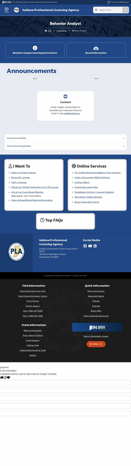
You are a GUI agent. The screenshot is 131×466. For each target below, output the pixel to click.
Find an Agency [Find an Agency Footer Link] (33, 317)
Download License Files (86, 198)
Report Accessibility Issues (96, 348)
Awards (32, 366)
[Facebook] (85, 257)
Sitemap (96, 317)
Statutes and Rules (16, 149)
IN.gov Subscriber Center (87, 213)
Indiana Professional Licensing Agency (51, 10)
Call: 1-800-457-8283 (33, 322)
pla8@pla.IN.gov (54, 125)
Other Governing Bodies (19, 157)
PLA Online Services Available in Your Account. (98, 184)
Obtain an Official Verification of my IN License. (35, 198)
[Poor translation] (6, 389)
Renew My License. (20, 188)
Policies (96, 312)
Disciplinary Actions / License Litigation (94, 203)
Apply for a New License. (23, 184)
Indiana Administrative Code (33, 361)
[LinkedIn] (95, 257)
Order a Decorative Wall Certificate (92, 188)
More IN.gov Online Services (88, 208)
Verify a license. (19, 193)
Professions (62, 31)
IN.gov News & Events (33, 347)
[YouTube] (90, 257)
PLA (49, 31)
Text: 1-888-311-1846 (33, 327)
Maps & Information (33, 342)
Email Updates (32, 352)
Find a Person (33, 312)
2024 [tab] (96, 78)
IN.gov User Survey (96, 302)
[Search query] (110, 10)
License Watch (82, 193)
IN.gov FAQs (96, 322)
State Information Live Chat (33, 302)
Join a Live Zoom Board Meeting (27, 203)
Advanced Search (96, 307)
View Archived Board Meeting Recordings (32, 211)
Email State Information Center (32, 307)
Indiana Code (33, 357)
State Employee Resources (96, 327)
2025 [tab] (34, 78)
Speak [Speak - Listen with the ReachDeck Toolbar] (95, 355)
